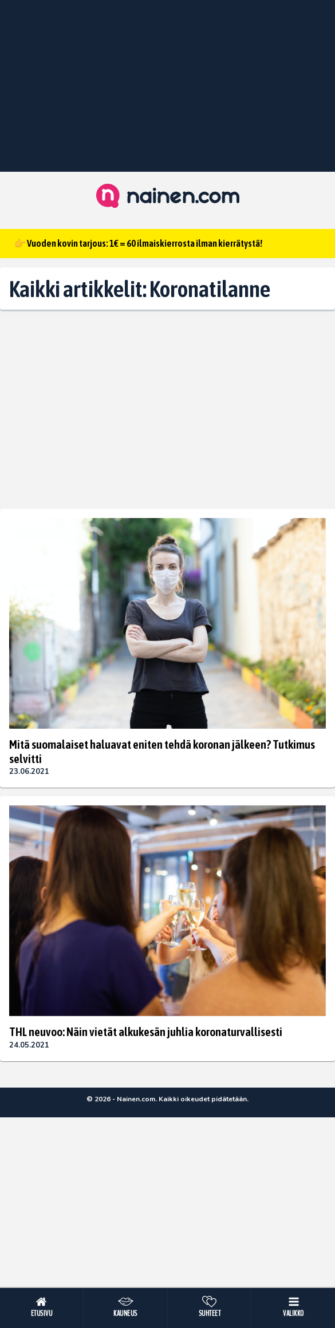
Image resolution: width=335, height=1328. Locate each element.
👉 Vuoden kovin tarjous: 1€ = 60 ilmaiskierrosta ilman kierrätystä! (138, 243)
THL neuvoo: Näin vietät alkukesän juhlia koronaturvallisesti (145, 1031)
